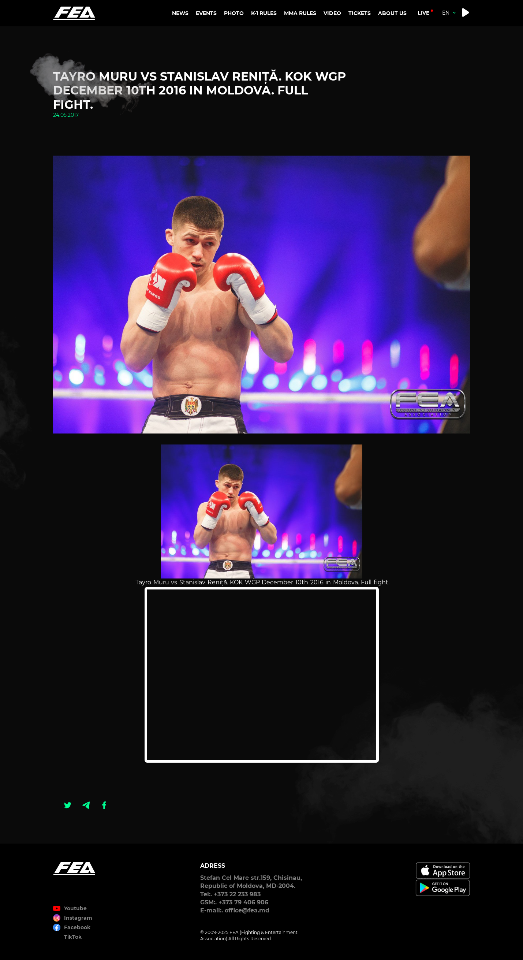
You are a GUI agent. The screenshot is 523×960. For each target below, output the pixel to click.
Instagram (78, 918)
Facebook (77, 927)
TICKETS (359, 13)
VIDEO (332, 13)
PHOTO (234, 13)
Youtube (75, 908)
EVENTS (206, 13)
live (423, 13)
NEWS (180, 13)
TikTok (73, 937)
